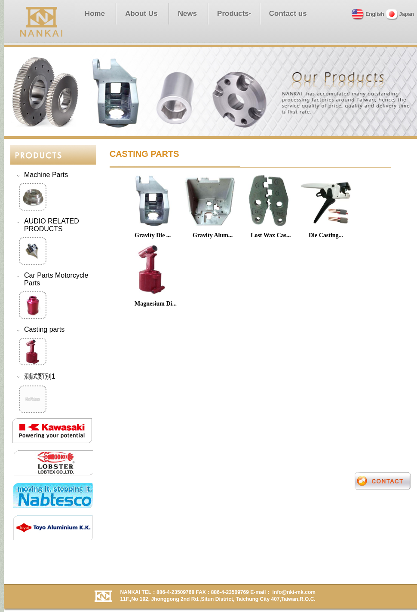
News (187, 13)
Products (233, 13)
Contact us (288, 13)
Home (95, 13)
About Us (141, 13)
